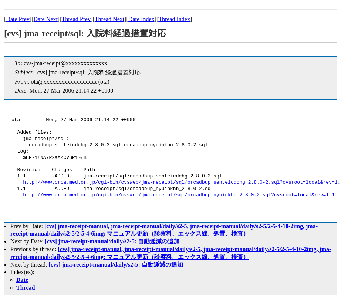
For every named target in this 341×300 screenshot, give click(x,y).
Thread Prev (76, 19)
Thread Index (174, 19)
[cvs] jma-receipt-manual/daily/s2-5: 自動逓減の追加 (112, 241)
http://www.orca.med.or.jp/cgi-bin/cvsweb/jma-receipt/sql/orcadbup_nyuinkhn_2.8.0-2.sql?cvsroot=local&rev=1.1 (178, 195)
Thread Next (109, 19)
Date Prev (18, 19)
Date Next (46, 19)
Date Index (141, 19)
